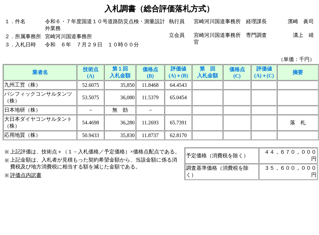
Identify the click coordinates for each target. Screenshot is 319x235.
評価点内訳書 (25, 175)
